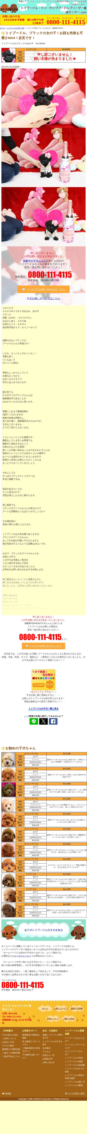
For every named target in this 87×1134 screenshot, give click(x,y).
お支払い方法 (8, 1042)
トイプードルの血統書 (75, 1065)
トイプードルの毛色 (74, 1058)
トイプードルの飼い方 (75, 1082)
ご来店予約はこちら (11, 1056)
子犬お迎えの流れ (10, 1035)
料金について (53, 1019)
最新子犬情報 (77, 1008)
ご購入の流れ (69, 1019)
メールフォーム (21, 956)
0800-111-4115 (50, 275)
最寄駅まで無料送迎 (11, 1049)
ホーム (45, 1008)
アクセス (46, 1051)
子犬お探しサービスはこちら (43, 298)
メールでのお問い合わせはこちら (45, 289)
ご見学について (9, 1038)
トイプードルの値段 (74, 1061)
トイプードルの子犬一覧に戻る (43, 708)
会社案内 (46, 1048)
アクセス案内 (8, 1045)
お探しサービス (61, 1008)
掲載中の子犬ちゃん (34, 260)
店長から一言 (48, 1055)
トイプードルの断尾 (74, 1085)
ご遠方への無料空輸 (11, 1053)
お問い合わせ (48, 1062)
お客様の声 (47, 1059)
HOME (8, 1093)
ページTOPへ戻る (76, 1093)
